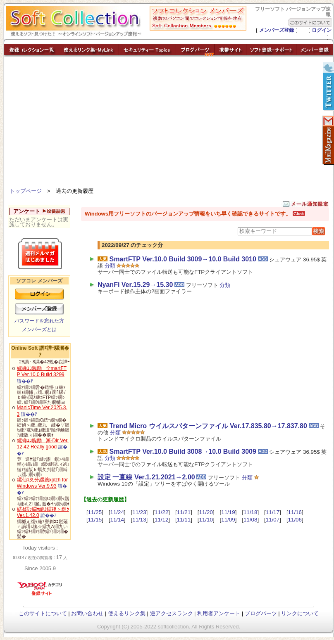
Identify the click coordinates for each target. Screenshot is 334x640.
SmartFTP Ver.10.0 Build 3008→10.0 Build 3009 (182, 451)
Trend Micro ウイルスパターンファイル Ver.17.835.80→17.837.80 (208, 425)
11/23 (139, 512)
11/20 (206, 512)
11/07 (272, 520)
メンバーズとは (39, 329)
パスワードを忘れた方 (39, 321)
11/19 (228, 512)
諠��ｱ (25, 381)
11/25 (95, 512)
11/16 (295, 512)
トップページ (26, 191)
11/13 (139, 520)
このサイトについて (43, 613)
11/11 (184, 520)
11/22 (161, 512)
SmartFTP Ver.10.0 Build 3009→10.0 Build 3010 (182, 259)
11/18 (250, 512)
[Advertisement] (168, 124)
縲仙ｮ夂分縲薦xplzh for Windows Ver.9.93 (42, 483)
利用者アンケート (218, 613)
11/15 (95, 520)
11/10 (206, 520)
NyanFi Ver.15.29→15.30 (135, 284)
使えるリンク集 (127, 613)
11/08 (250, 520)
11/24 (117, 512)
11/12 (161, 520)
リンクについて (300, 613)
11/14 (117, 520)
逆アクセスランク (171, 613)
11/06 (295, 520)
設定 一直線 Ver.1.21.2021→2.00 (146, 477)
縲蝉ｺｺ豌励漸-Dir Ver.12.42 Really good (43, 444)
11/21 (184, 512)
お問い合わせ (87, 613)
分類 (110, 266)
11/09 (228, 520)
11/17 (272, 512)
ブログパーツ (261, 613)
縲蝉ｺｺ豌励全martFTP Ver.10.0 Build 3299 (42, 371)
